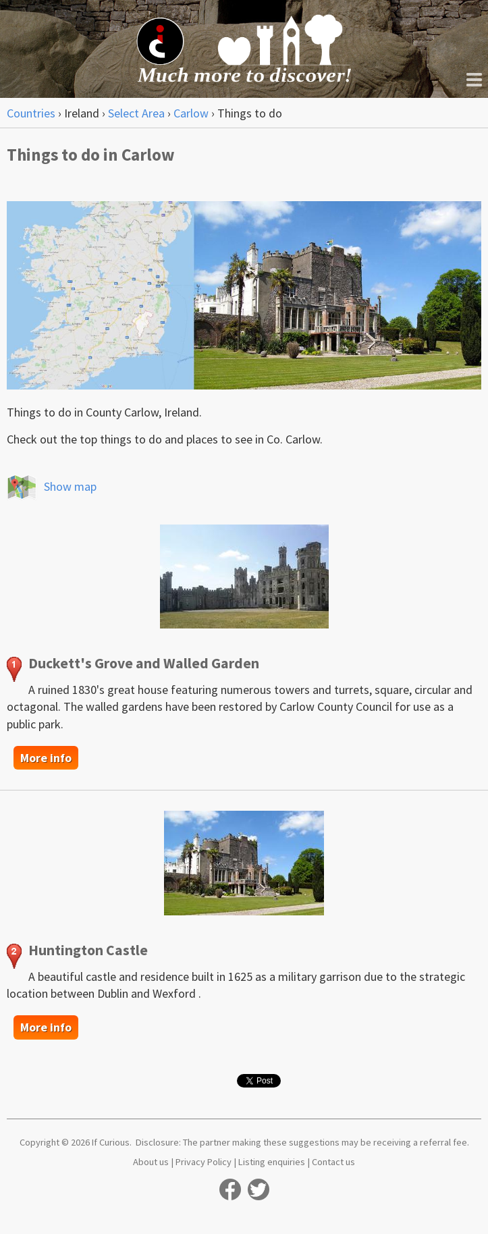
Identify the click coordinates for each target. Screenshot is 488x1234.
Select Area (136, 113)
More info (46, 758)
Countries (31, 113)
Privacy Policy (203, 1162)
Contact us (333, 1162)
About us (151, 1162)
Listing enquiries (271, 1162)
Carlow (191, 113)
